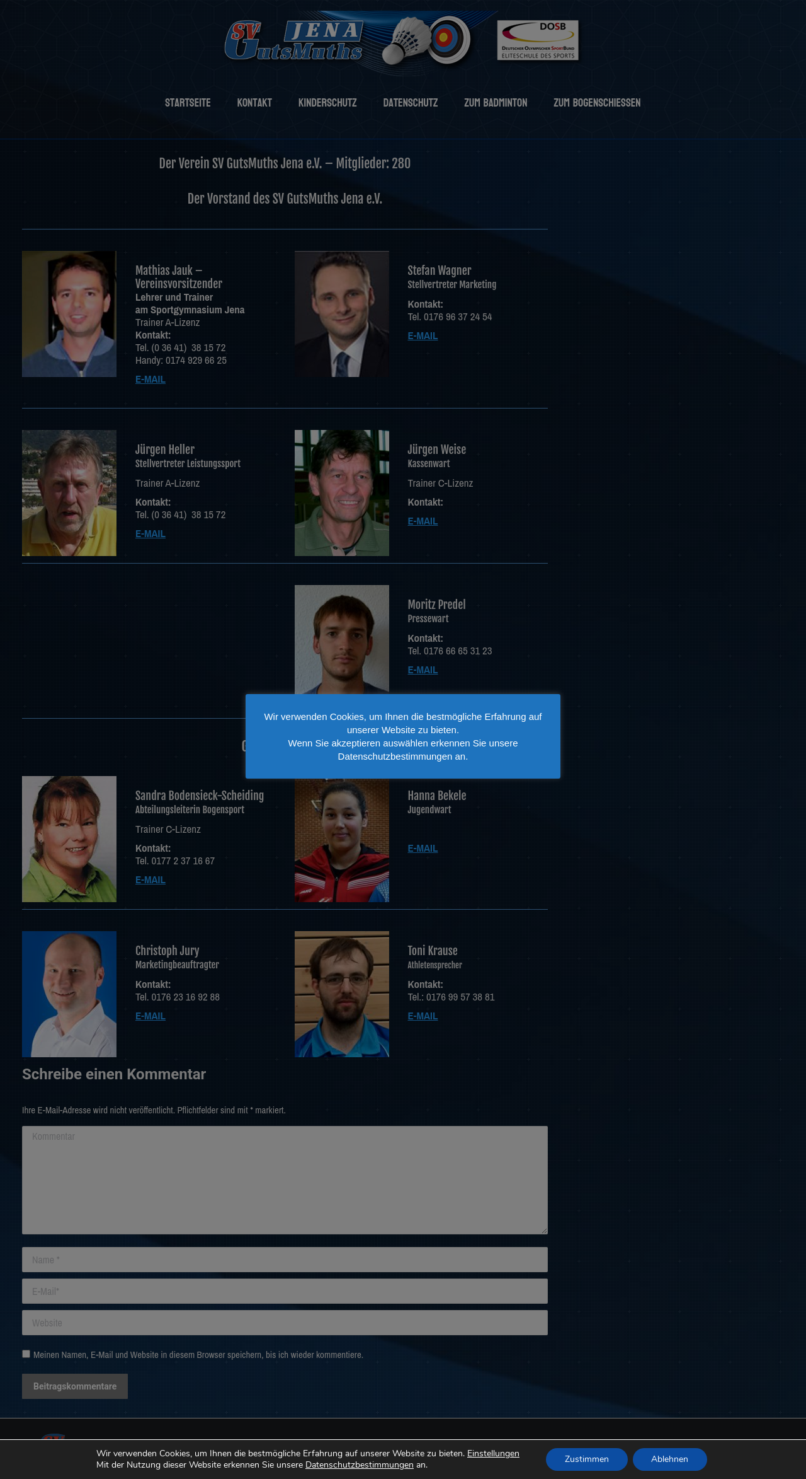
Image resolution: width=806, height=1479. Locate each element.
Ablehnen (669, 1459)
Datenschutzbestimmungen (359, 1465)
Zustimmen (586, 1459)
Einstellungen (491, 1454)
